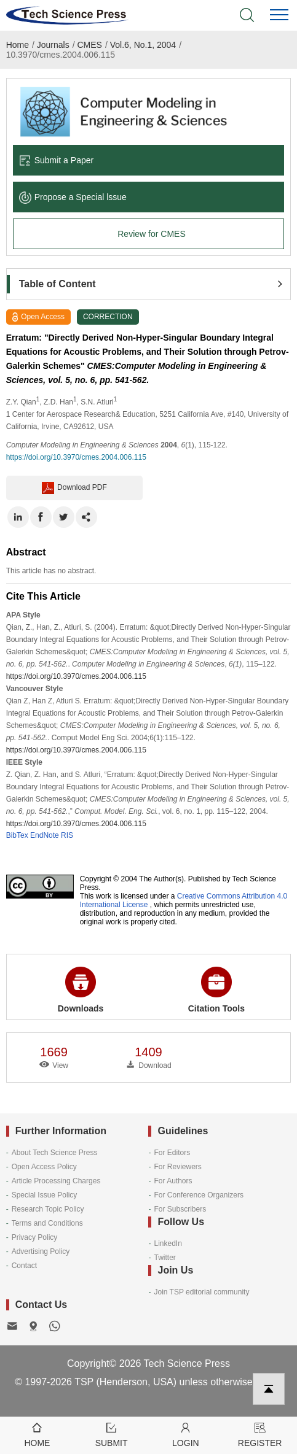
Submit (111, 1434)
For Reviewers (177, 1166)
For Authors (173, 1181)
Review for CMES (151, 234)
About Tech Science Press (55, 1152)
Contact (24, 1265)
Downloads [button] (81, 990)
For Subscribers (180, 1209)
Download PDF (74, 488)
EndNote (44, 835)
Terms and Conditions (47, 1223)
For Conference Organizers (198, 1195)
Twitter (164, 1257)
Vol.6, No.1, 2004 (143, 45)
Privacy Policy (35, 1237)
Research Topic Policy (48, 1209)
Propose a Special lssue (73, 197)
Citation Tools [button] (216, 990)
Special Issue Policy (44, 1195)
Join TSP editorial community (201, 1292)
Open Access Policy (44, 1166)
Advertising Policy (41, 1251)
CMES (89, 45)
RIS (67, 835)
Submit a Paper (56, 160)
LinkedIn (167, 1243)
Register (260, 1434)
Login (186, 1434)
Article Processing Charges (56, 1181)
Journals (53, 45)
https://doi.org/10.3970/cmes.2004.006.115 (76, 457)
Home (17, 45)
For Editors (172, 1152)
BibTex (17, 835)
